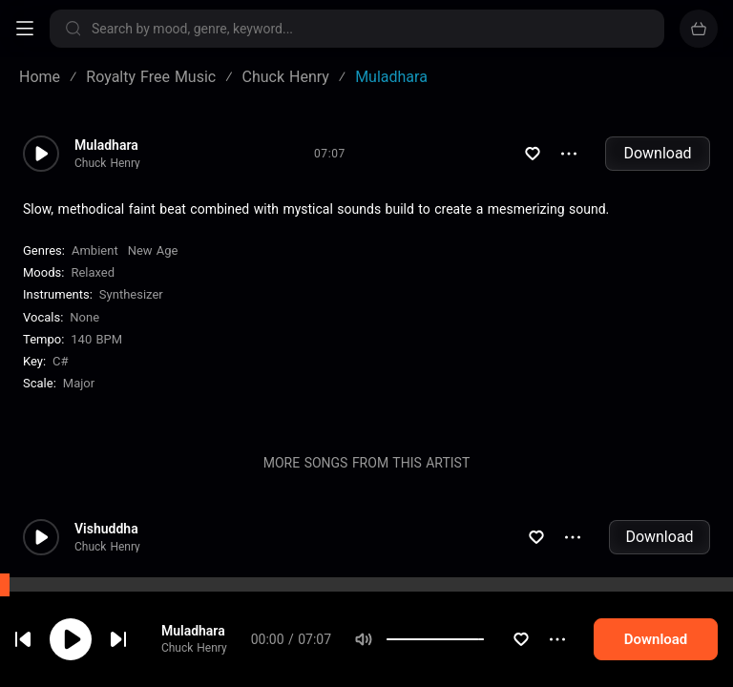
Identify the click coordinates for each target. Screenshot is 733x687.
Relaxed (93, 272)
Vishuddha (106, 528)
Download (657, 153)
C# (60, 361)
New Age (153, 250)
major (78, 383)
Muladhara (207, 634)
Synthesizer (131, 294)
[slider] (507, 643)
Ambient (95, 250)
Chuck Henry (208, 651)
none (84, 317)
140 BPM (96, 339)
